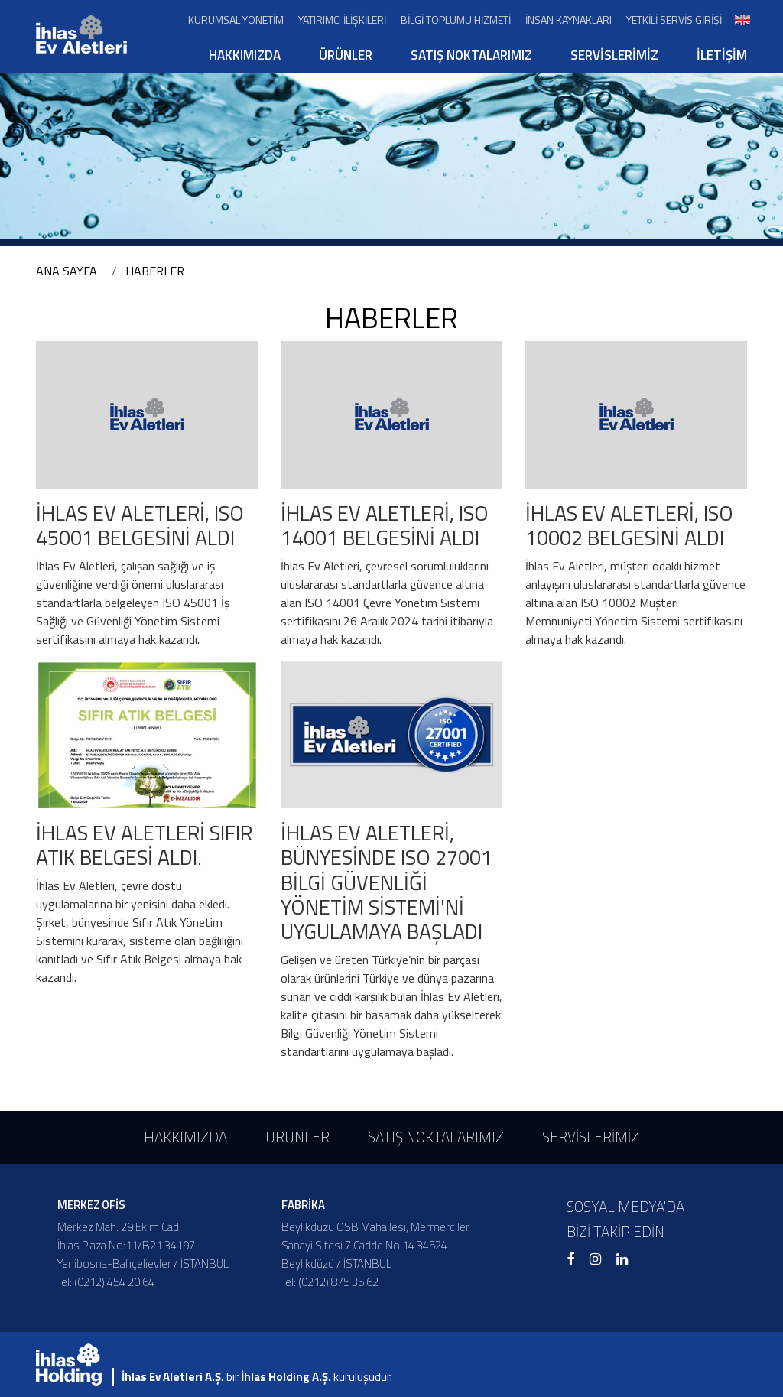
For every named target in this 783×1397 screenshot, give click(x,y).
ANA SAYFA (66, 271)
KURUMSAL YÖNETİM (236, 19)
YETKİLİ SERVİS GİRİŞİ (674, 19)
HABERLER (154, 271)
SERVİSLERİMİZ (614, 55)
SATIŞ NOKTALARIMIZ (471, 55)
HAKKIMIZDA (245, 55)
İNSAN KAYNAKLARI (568, 19)
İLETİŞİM (722, 55)
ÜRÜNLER (345, 55)
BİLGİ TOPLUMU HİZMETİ (456, 19)
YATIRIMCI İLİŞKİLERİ (342, 19)
